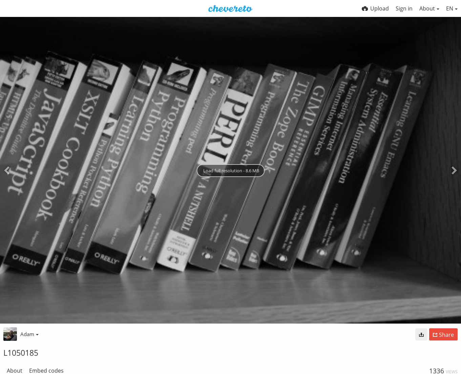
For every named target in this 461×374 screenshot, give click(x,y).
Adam (29, 334)
